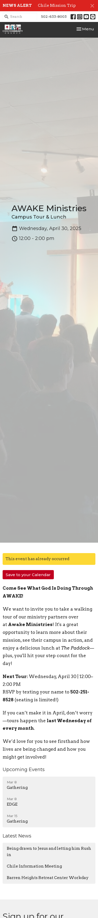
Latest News (17, 836)
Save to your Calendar (28, 574)
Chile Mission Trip (57, 5)
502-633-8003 (54, 16)
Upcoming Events (24, 769)
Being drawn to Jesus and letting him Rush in (49, 851)
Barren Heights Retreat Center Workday (48, 877)
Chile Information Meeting (34, 866)
